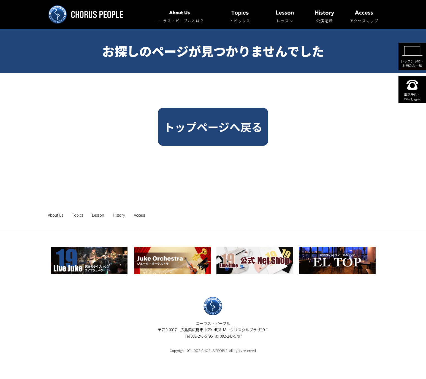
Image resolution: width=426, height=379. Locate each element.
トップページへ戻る (213, 127)
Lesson (98, 215)
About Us (55, 215)
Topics (77, 215)
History (119, 215)
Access (139, 215)
